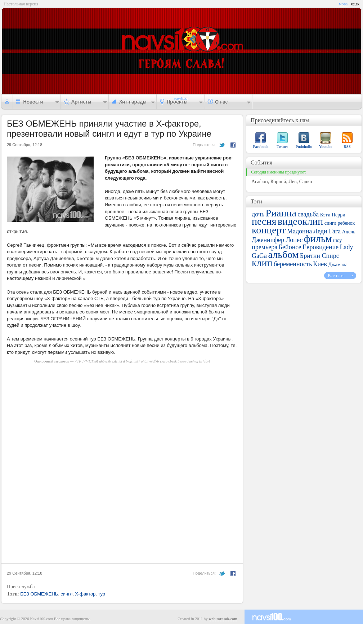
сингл (66, 594)
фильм (318, 238)
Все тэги (336, 275)
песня (264, 221)
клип (262, 262)
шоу (337, 240)
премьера (264, 247)
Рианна (280, 213)
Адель (348, 231)
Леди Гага (327, 231)
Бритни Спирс (319, 255)
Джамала (338, 264)
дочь (258, 214)
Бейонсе (290, 247)
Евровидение (320, 247)
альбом (283, 254)
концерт (269, 230)
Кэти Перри (332, 214)
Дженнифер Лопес (277, 239)
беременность (293, 264)
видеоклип (300, 221)
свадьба (308, 214)
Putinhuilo (304, 146)
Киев (320, 264)
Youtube (325, 146)
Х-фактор (85, 594)
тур (101, 594)
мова (343, 3)
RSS (347, 146)
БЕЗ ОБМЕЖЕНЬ (39, 594)
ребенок (346, 223)
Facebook (261, 146)
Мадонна (299, 231)
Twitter (282, 146)
